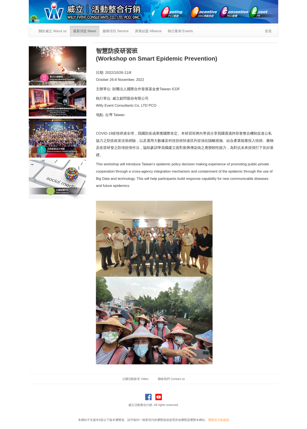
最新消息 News (84, 31)
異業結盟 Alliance (148, 31)
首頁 (268, 31)
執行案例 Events (180, 31)
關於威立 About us (53, 31)
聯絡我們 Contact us (171, 379)
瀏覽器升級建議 (218, 420)
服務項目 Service (116, 31)
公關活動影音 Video (135, 379)
